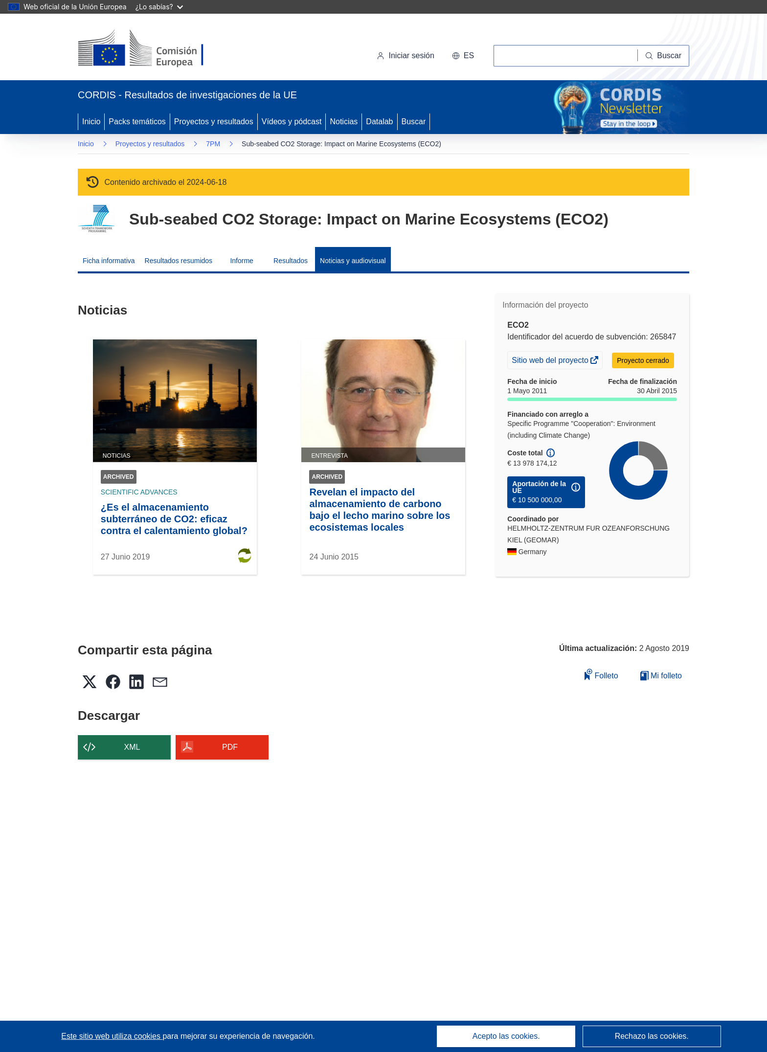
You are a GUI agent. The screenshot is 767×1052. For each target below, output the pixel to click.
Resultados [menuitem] (290, 261)
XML (132, 747)
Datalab (379, 121)
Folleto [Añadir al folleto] (601, 674)
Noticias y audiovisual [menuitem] (353, 261)
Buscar (414, 121)
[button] (463, 56)
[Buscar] (663, 56)
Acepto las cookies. (506, 1036)
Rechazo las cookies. (652, 1036)
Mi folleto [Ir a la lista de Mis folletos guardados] (661, 675)
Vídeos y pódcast (292, 121)
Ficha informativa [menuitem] (109, 261)
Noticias (344, 121)
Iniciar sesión (405, 55)
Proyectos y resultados (213, 121)
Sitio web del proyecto (550, 361)
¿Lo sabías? (159, 6)
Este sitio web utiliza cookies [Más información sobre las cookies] (111, 1036)
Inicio (91, 121)
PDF (230, 747)
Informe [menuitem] (241, 261)
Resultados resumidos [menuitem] (179, 261)
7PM (213, 144)
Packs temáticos (137, 121)
